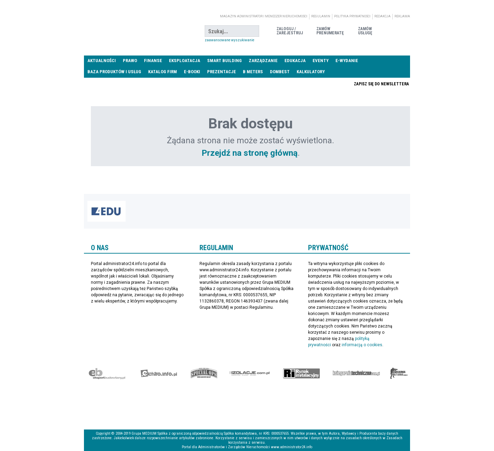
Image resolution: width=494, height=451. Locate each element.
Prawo (130, 60)
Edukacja (295, 60)
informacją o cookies (362, 344)
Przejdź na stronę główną (250, 153)
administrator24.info (136, 31)
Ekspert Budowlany (107, 373)
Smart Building (224, 60)
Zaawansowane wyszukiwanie (229, 40)
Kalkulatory (311, 71)
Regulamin (320, 16)
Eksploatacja (184, 60)
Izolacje (250, 373)
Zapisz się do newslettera (381, 84)
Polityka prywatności (352, 16)
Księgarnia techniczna (356, 373)
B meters (253, 71)
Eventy (321, 60)
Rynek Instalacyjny (301, 373)
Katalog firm (162, 71)
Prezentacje (221, 71)
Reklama (402, 16)
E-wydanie (346, 60)
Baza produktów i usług (114, 71)
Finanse (153, 60)
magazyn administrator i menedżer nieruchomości (263, 16)
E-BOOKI (192, 71)
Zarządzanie (263, 60)
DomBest (280, 71)
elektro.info (158, 373)
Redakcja (382, 16)
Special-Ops (204, 373)
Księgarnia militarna (399, 373)
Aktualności (101, 60)
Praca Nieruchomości (301, 83)
